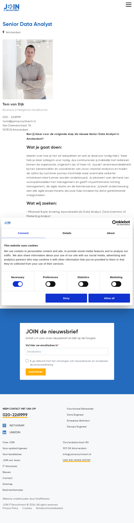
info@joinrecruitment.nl (77, 454)
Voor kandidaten (12, 454)
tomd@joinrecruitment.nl (19, 121)
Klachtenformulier (13, 490)
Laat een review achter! (76, 460)
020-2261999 (15, 415)
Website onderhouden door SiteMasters (26, 498)
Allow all (109, 298)
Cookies (27, 508)
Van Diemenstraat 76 (17, 125)
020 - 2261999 (12, 117)
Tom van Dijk (13, 104)
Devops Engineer (77, 427)
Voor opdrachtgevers (15, 448)
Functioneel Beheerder (80, 409)
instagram (13, 425)
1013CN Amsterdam (15, 129)
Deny (66, 298)
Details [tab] (67, 233)
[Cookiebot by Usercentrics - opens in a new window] (114, 223)
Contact (8, 478)
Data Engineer (75, 415)
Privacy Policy (10, 508)
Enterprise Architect (78, 421)
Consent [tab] (23, 233)
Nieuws (7, 472)
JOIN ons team (11, 460)
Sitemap (8, 484)
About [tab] (111, 233)
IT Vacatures (10, 466)
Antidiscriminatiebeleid (49, 508)
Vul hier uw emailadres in (42, 345)
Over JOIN (8, 442)
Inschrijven (36, 372)
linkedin (11, 432)
